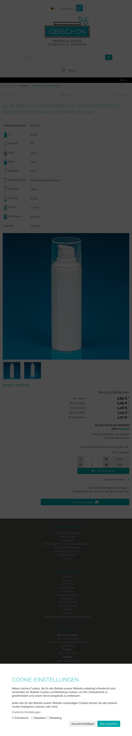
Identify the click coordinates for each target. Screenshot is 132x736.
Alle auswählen (109, 723)
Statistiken (38, 718)
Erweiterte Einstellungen (26, 712)
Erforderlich (20, 718)
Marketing (54, 718)
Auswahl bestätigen (82, 723)
